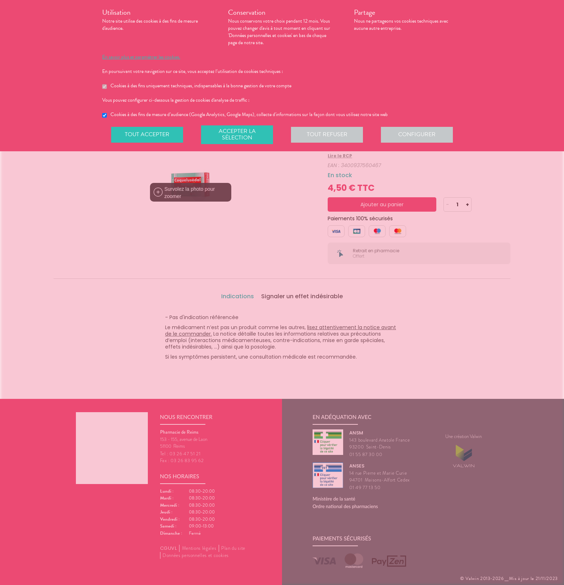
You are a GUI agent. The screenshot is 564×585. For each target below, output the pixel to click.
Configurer (417, 134)
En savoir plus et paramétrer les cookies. (141, 57)
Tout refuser (327, 134)
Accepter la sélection (237, 134)
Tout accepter (147, 134)
